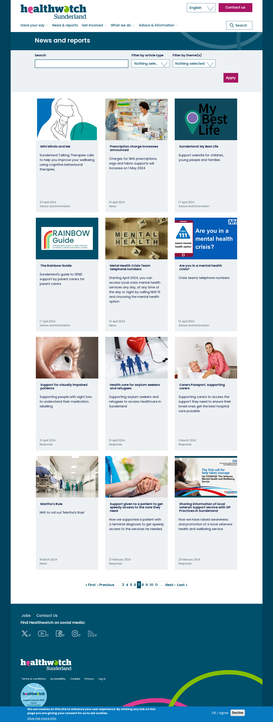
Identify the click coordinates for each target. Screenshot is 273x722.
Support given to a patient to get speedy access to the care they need (136, 507)
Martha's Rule (51, 504)
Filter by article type (148, 55)
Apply (231, 77)
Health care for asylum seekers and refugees (135, 386)
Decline (237, 712)
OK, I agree (220, 713)
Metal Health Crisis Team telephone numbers (130, 267)
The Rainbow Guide (56, 265)
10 (152, 584)
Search (40, 55)
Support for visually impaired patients (63, 386)
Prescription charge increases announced (134, 148)
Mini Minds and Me (55, 146)
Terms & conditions (34, 679)
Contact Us (47, 615)
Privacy (89, 679)
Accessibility (58, 679)
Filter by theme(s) (187, 55)
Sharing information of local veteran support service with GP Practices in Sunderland (205, 507)
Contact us (235, 7)
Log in (102, 679)
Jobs (26, 615)
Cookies (75, 679)
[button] (201, 7)
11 (157, 584)
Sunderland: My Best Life (198, 146)
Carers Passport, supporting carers (202, 386)
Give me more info (41, 718)
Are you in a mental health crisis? (200, 267)
